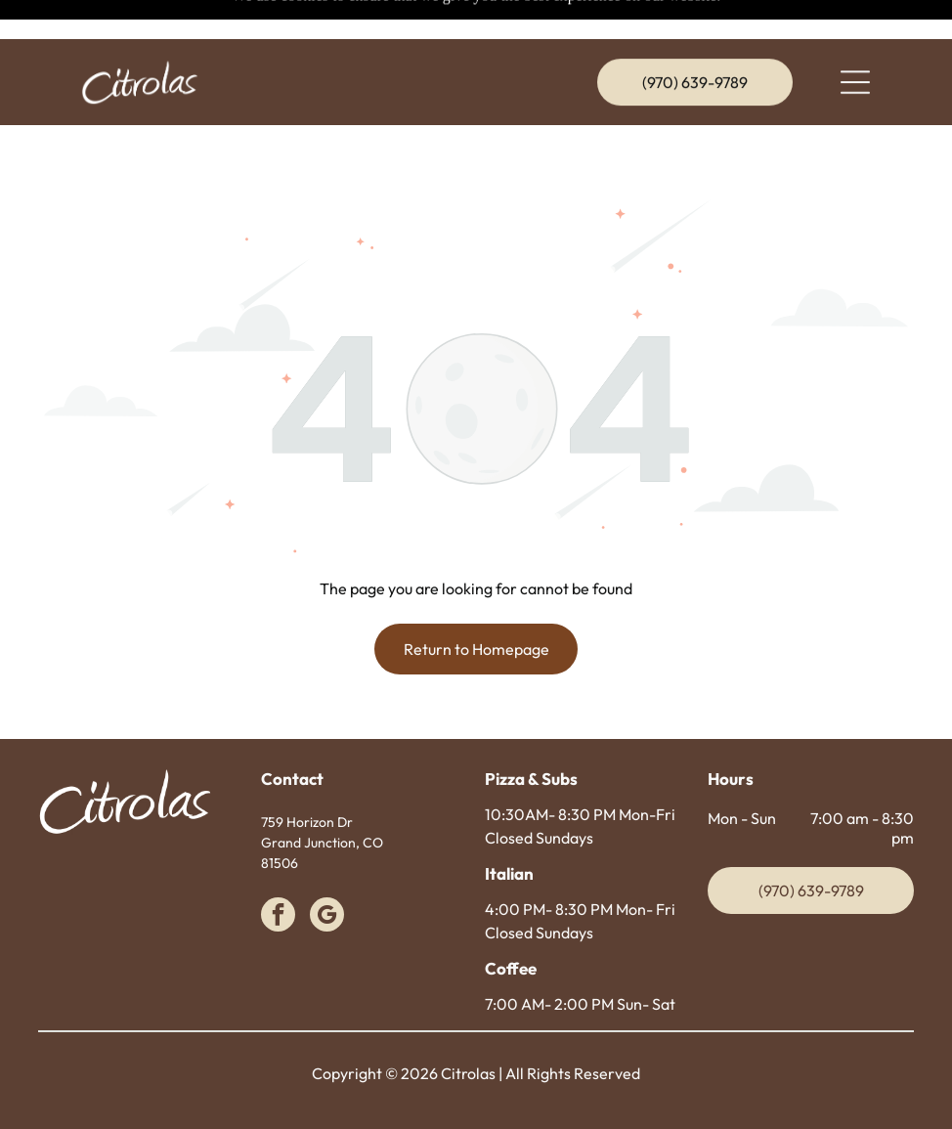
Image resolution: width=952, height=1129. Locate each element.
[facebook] (278, 868)
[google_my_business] (327, 868)
